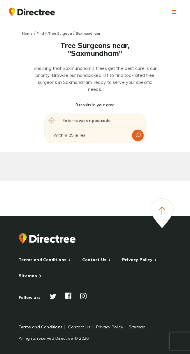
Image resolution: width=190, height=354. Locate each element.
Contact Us (94, 259)
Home (27, 33)
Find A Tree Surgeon (54, 33)
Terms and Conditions (42, 259)
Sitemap (28, 275)
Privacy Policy (137, 259)
